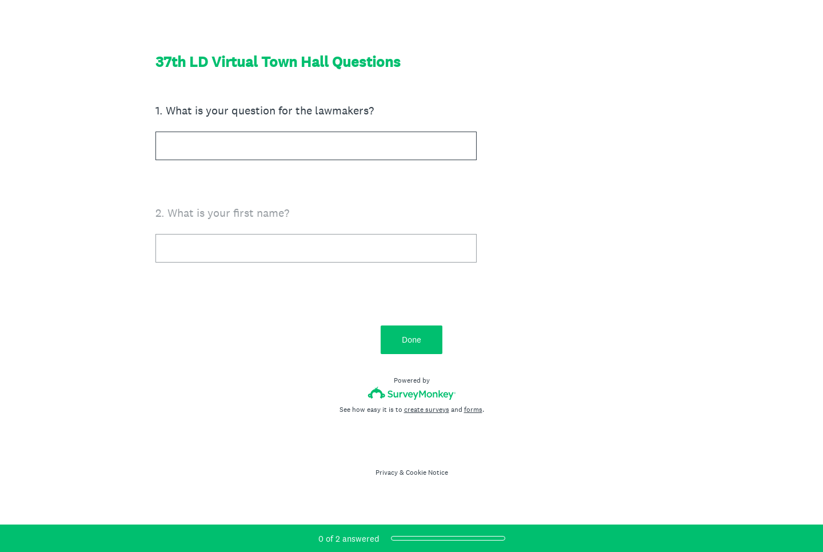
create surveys (426, 409)
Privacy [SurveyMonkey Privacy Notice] (386, 472)
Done (411, 339)
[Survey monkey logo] (412, 393)
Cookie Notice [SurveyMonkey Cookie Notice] (427, 472)
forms (473, 409)
